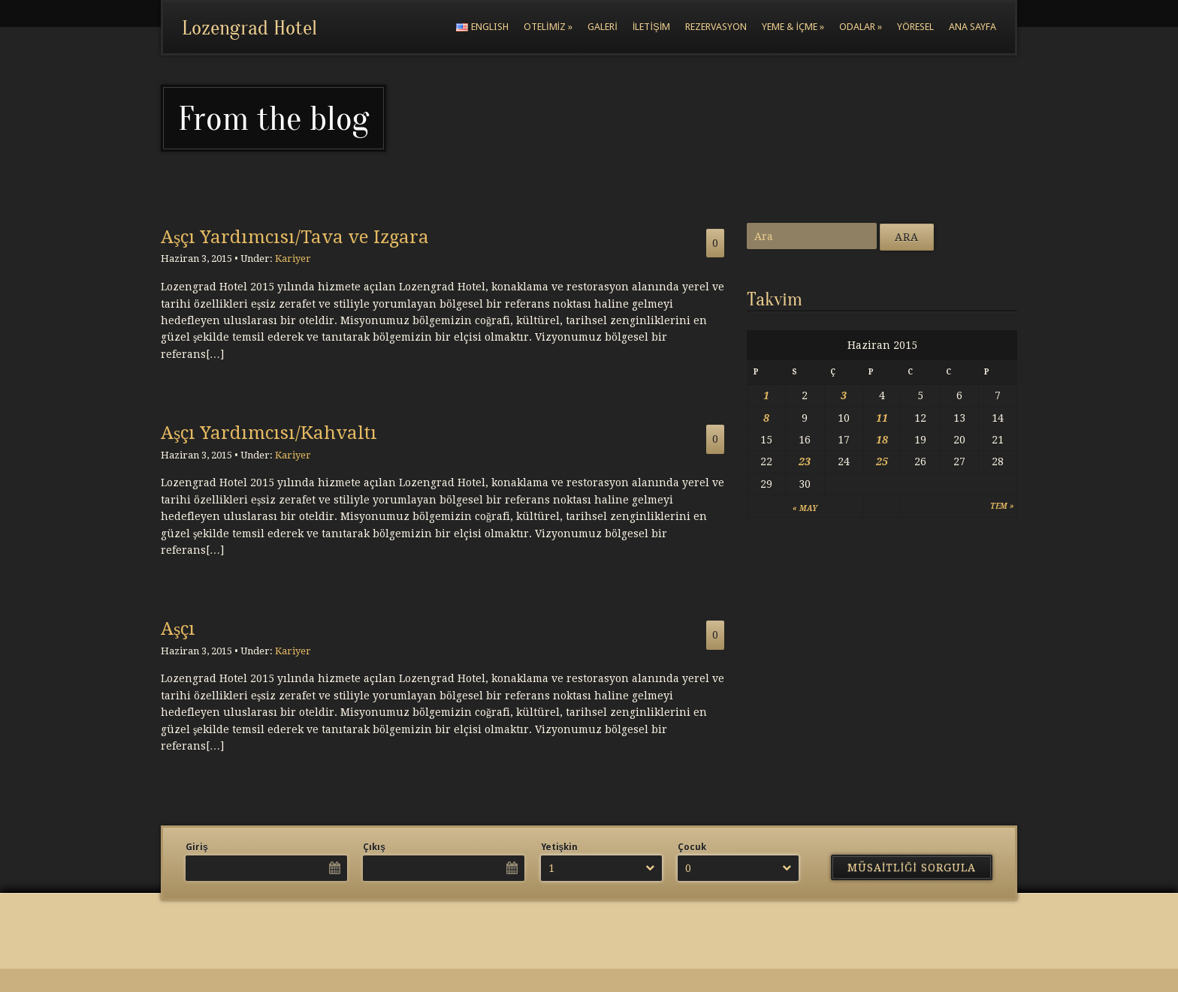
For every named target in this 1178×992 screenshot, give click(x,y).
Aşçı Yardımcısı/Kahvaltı (269, 432)
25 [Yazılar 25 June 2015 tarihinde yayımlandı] (882, 461)
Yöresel (915, 26)
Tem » (1002, 506)
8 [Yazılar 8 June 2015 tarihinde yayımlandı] (766, 418)
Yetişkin (559, 847)
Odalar (860, 26)
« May (805, 508)
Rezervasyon (716, 26)
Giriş (197, 847)
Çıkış (374, 847)
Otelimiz (548, 26)
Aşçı (178, 628)
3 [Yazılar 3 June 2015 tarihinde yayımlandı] (844, 395)
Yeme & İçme (793, 26)
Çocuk (692, 847)
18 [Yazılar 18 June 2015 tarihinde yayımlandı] (882, 440)
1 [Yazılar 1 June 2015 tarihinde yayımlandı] (766, 395)
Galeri (602, 26)
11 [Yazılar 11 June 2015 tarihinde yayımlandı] (882, 418)
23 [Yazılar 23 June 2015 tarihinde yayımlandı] (805, 461)
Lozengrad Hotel (249, 28)
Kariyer (293, 258)
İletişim (652, 26)
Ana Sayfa (972, 26)
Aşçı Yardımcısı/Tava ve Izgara (295, 237)
